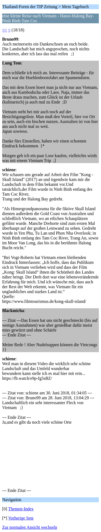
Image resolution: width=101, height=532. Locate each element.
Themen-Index (20, 509)
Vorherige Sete (20, 518)
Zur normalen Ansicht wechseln (29, 527)
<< (4, 30)
